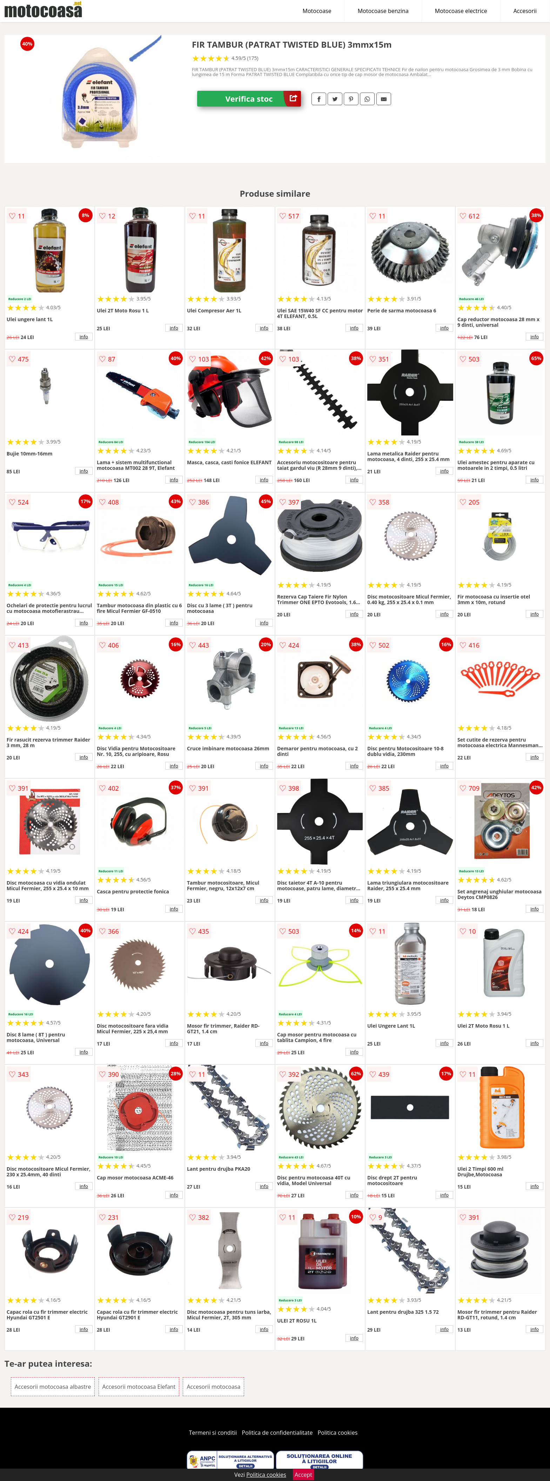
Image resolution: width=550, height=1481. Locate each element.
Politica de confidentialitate (277, 1432)
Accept (303, 1475)
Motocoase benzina (383, 11)
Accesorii (525, 11)
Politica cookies (338, 1432)
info (84, 336)
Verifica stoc (263, 99)
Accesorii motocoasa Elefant (139, 1387)
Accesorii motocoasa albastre (53, 1387)
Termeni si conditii (213, 1432)
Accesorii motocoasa (213, 1387)
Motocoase (317, 11)
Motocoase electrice (461, 11)
